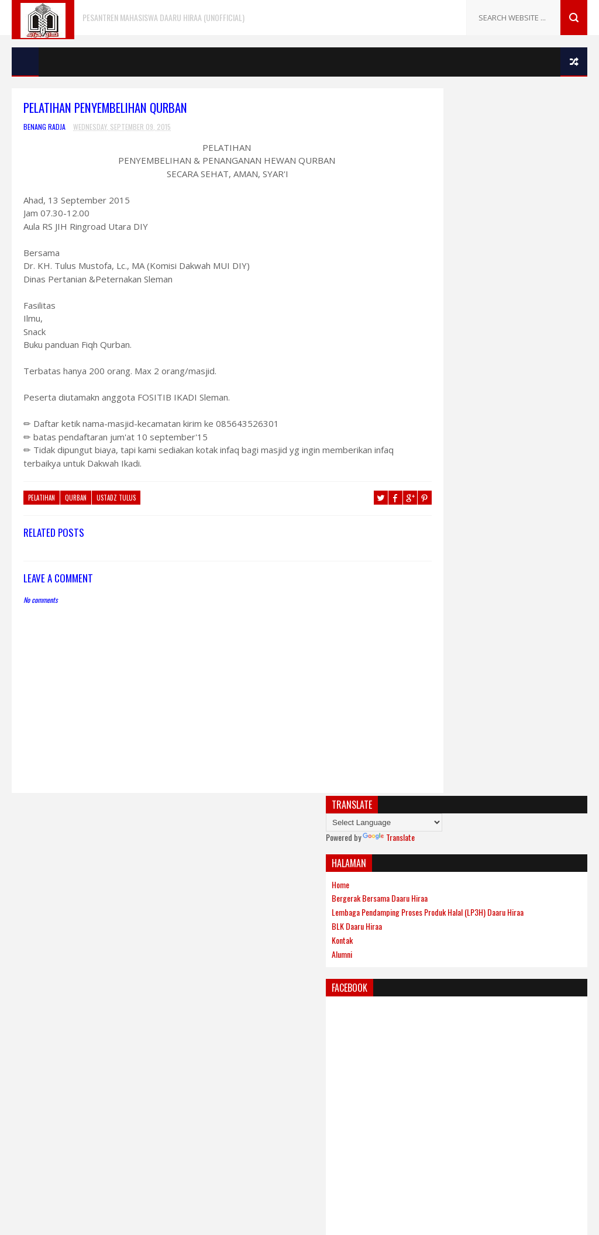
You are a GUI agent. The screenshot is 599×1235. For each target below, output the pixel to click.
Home (429, 177)
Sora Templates (251, 997)
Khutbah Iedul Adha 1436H (444, 850)
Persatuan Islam (41, 935)
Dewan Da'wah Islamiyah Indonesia (72, 865)
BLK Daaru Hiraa (446, 228)
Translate (478, 129)
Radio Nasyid (35, 949)
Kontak (431, 242)
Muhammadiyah (39, 893)
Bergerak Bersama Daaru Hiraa (469, 191)
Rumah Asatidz (426, 956)
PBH (19, 921)
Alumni (431, 256)
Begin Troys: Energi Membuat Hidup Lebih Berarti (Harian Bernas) (494, 879)
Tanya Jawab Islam (44, 963)
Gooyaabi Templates (380, 997)
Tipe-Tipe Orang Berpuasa (444, 909)
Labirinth (29, 879)
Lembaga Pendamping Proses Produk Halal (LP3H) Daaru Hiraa (497, 210)
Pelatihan (41, 498)
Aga (18, 851)
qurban (76, 498)
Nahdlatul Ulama (41, 907)
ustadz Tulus (116, 498)
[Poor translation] (42, 1065)
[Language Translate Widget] (473, 115)
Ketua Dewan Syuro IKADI (442, 933)
